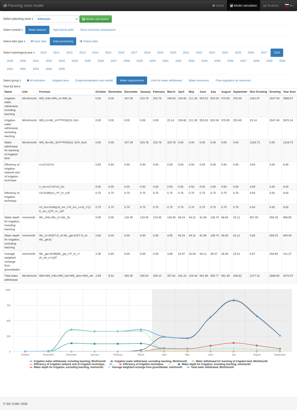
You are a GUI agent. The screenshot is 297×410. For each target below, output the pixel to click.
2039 (139, 60)
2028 (277, 52)
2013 (82, 52)
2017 (134, 52)
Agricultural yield (63, 29)
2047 (243, 60)
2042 (178, 60)
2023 (212, 52)
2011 (56, 52)
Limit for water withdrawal (166, 80)
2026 (251, 52)
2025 (238, 52)
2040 (152, 60)
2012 (69, 52)
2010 (43, 52)
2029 (10, 60)
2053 (36, 68)
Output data (89, 41)
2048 (256, 60)
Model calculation (243, 5)
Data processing (63, 41)
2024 (225, 52)
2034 (75, 60)
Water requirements (132, 80)
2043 (191, 60)
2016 (121, 52)
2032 (49, 60)
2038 (126, 60)
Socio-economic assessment (97, 29)
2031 (36, 60)
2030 (23, 60)
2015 (108, 52)
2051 (10, 68)
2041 (165, 60)
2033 (62, 60)
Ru (289, 5)
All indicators (36, 80)
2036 (101, 60)
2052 (23, 68)
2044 (204, 60)
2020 (173, 52)
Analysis (270, 5)
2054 (49, 68)
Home (218, 5)
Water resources (199, 80)
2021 (186, 52)
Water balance (37, 29)
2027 (264, 52)
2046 (230, 60)
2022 (199, 52)
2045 (217, 60)
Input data (38, 41)
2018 (147, 52)
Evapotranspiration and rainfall (94, 80)
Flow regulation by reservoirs (233, 80)
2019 (160, 52)
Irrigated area (60, 80)
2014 (95, 52)
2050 (282, 60)
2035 (88, 60)
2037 (113, 60)
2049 (269, 60)
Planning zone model (23, 5)
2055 (62, 68)
